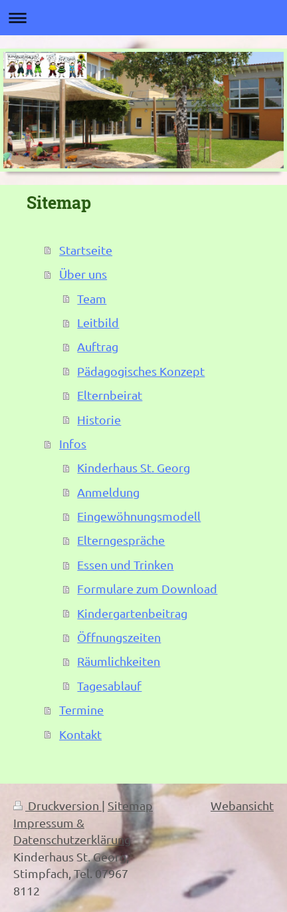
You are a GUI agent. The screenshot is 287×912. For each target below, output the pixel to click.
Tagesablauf (109, 685)
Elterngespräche (121, 540)
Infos (72, 443)
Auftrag (97, 346)
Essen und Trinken (125, 564)
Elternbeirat (109, 395)
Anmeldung (108, 492)
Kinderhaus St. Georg (133, 467)
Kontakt (80, 734)
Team (91, 298)
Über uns (83, 274)
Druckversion (57, 805)
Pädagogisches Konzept (141, 371)
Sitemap (130, 805)
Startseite (85, 250)
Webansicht (242, 805)
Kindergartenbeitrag (132, 613)
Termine (81, 709)
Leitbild (98, 322)
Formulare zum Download (147, 588)
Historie (99, 419)
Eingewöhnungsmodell (139, 516)
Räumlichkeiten (118, 661)
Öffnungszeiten (119, 637)
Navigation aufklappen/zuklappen (143, 17)
